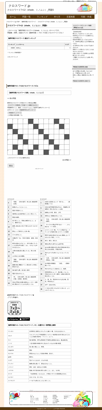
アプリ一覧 (32, 402)
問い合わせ (45, 402)
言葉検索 (71, 17)
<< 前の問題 (11, 98)
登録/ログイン (81, 1)
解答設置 (45, 401)
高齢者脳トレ (67, 396)
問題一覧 (26, 17)
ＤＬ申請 (45, 399)
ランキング (42, 17)
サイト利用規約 (56, 401)
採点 (11, 166)
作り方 (57, 17)
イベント (45, 395)
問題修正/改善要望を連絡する (81, 81)
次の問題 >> (66, 160)
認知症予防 (55, 402)
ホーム (13, 17)
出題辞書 (54, 395)
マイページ (92, 1)
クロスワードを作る (34, 399)
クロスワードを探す (34, 398)
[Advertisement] (39, 71)
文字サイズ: (11, 110)
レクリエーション (67, 395)
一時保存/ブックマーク (14, 112)
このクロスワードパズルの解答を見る (18, 158)
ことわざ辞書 (55, 399)
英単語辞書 (55, 396)
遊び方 (65, 398)
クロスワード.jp (19, 5)
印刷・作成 (86, 17)
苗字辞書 (54, 398)
